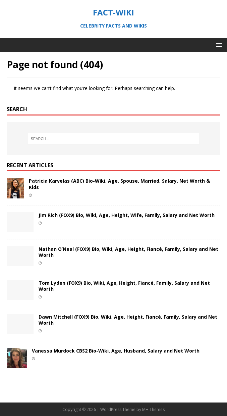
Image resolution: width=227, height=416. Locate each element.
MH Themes (153, 409)
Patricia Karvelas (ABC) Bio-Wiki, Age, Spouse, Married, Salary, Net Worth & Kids (119, 184)
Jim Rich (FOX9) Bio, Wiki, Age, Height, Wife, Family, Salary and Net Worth (127, 215)
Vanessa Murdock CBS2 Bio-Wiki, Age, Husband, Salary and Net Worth (116, 351)
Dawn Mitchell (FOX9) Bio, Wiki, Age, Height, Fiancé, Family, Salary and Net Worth (128, 320)
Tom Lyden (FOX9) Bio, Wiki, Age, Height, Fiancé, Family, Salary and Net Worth (124, 286)
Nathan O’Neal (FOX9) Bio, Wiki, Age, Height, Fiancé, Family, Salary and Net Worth (128, 252)
